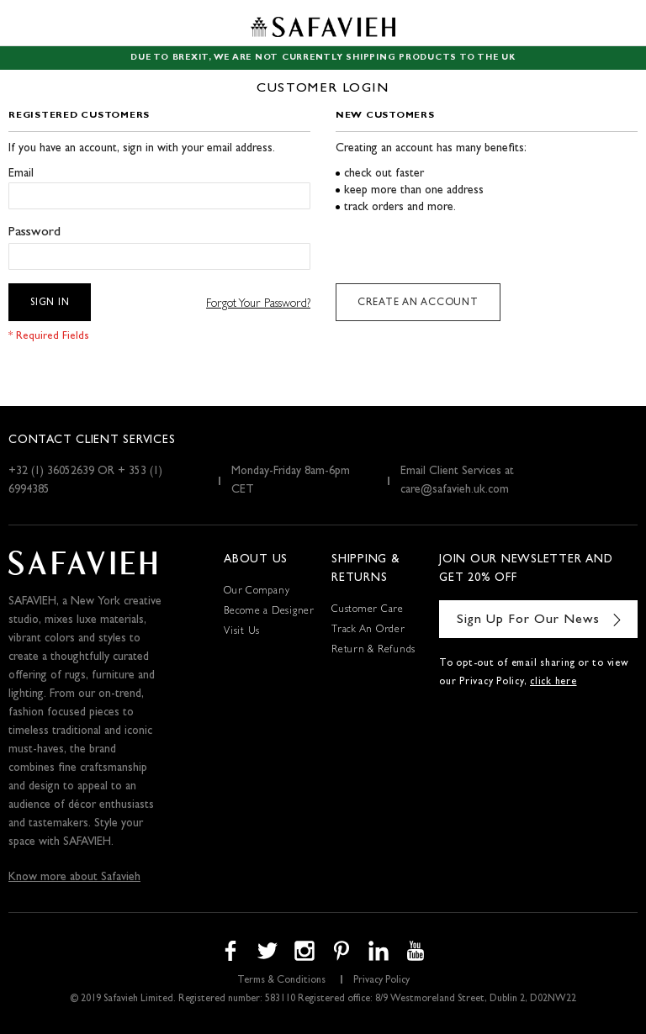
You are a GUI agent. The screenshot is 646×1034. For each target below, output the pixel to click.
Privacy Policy (381, 981)
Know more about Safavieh (74, 878)
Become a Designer (269, 612)
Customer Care (367, 610)
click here (553, 683)
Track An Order (368, 630)
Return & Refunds (373, 651)
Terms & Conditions (281, 981)
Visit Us (242, 632)
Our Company (256, 592)
